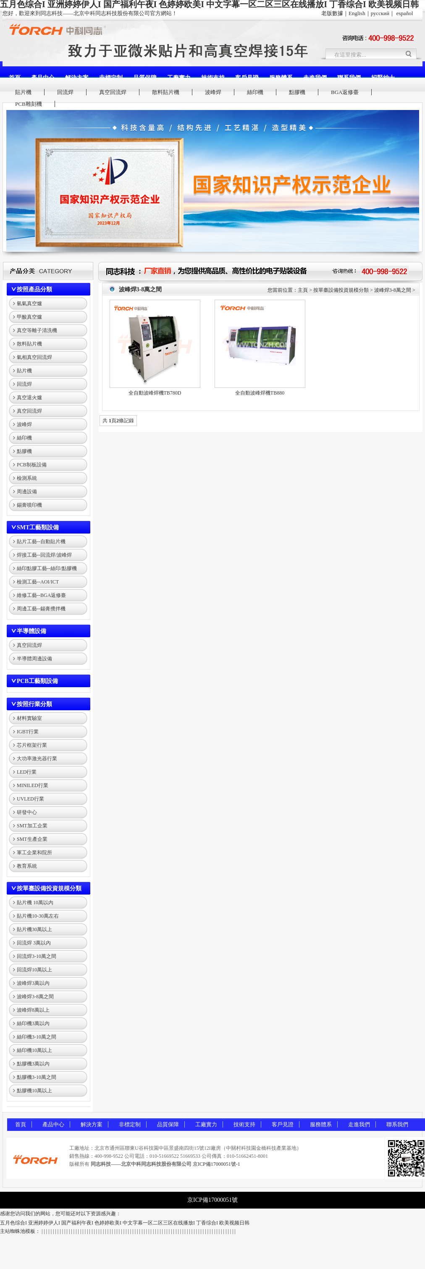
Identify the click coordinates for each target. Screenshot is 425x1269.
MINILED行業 (32, 785)
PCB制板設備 (32, 465)
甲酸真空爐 (29, 317)
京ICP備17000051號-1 (216, 1164)
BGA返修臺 (345, 92)
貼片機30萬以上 (34, 929)
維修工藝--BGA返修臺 (41, 595)
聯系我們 (349, 78)
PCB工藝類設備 (37, 681)
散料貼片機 (165, 92)
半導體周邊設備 (34, 659)
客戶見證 (247, 78)
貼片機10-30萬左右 (38, 916)
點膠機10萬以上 (34, 1091)
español (404, 13)
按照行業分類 (34, 704)
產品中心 (43, 78)
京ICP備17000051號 (212, 1200)
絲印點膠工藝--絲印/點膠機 (47, 568)
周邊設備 (27, 492)
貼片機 (23, 92)
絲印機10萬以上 (34, 1050)
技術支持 (213, 78)
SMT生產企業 (32, 839)
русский (380, 13)
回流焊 (65, 92)
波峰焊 (213, 92)
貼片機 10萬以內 (35, 902)
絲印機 (255, 92)
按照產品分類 (34, 289)
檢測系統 (27, 478)
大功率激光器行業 (37, 758)
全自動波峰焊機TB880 (259, 393)
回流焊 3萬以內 (34, 943)
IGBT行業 (28, 732)
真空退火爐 (29, 397)
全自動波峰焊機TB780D (155, 393)
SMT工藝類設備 (38, 527)
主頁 (303, 290)
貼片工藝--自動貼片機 (41, 541)
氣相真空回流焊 (34, 357)
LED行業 (27, 772)
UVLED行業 (30, 799)
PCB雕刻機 (28, 104)
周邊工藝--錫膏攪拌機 (41, 609)
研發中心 (27, 812)
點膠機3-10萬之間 (36, 1077)
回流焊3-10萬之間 (36, 956)
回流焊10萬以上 (34, 970)
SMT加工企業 (32, 826)
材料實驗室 (29, 718)
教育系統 (27, 866)
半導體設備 (31, 631)
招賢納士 (383, 78)
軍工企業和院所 (34, 853)
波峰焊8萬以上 (33, 1010)
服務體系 (281, 78)
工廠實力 (179, 78)
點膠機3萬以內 (33, 1064)
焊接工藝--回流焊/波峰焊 (44, 555)
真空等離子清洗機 (37, 330)
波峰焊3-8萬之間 (35, 997)
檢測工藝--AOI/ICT (38, 582)
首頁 (15, 78)
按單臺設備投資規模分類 (49, 888)
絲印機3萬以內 (33, 1023)
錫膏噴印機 (29, 505)
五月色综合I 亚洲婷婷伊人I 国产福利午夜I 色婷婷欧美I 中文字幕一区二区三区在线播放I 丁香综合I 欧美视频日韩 (124, 1223)
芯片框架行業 (32, 745)
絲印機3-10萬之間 (36, 1037)
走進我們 (315, 78)
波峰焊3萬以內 (33, 983)
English (357, 13)
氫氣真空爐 (29, 303)
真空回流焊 (112, 92)
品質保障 (145, 78)
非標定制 (111, 78)
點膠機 (297, 92)
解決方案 (77, 78)
